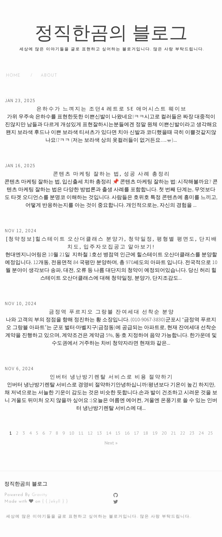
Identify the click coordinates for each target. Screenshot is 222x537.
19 (155, 433)
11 (81, 433)
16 (127, 433)
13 (99, 433)
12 (90, 433)
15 (118, 433)
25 (210, 433)
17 (136, 433)
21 (173, 433)
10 (71, 433)
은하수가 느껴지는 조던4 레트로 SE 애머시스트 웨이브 (111, 108)
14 (108, 433)
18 (145, 433)
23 (192, 433)
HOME (13, 75)
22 (182, 433)
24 (201, 433)
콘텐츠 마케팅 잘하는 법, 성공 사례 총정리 (111, 173)
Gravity (39, 495)
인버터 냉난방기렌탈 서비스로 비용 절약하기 (111, 376)
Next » (111, 443)
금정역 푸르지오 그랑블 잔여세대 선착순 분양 (111, 311)
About (49, 75)
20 (164, 433)
